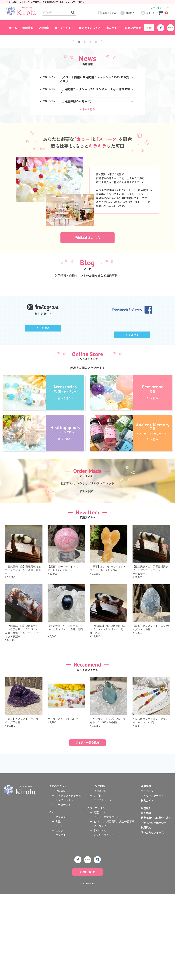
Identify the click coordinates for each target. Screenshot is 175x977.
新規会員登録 (106, 13)
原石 (51, 895)
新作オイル (100, 913)
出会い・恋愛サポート (106, 900)
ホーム (13, 27)
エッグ (59, 913)
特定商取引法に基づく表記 (156, 901)
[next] (102, 100)
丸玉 (58, 904)
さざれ (97, 878)
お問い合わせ (133, 27)
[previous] (73, 100)
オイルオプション (104, 918)
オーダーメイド (64, 27)
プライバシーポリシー (153, 905)
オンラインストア (90, 27)
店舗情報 (44, 27)
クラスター (62, 900)
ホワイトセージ (103, 883)
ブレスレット (63, 874)
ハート (59, 909)
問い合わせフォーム (152, 915)
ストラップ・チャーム (68, 878)
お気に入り (128, 13)
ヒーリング (100, 909)
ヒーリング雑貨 (96, 869)
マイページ (147, 874)
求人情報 (146, 896)
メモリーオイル (96, 890)
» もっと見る (87, 168)
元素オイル (100, 895)
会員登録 (146, 869)
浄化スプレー (101, 874)
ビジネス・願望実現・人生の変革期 (114, 904)
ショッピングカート (152, 878)
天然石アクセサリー (60, 869)
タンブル (61, 918)
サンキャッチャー (66, 883)
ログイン (148, 13)
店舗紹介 (146, 891)
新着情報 (27, 27)
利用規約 (146, 910)
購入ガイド (112, 27)
